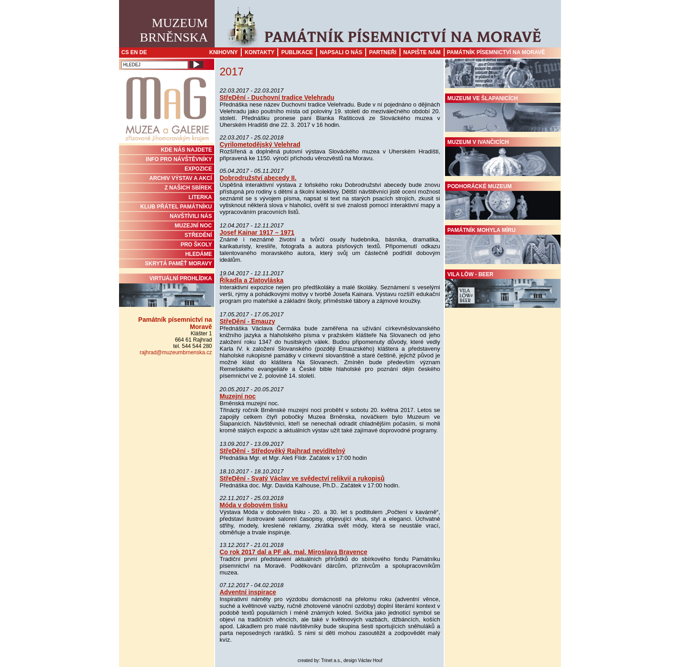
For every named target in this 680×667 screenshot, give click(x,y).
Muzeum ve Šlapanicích (503, 113)
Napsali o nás (341, 52)
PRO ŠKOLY (196, 244)
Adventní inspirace (248, 592)
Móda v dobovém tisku (254, 505)
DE (143, 52)
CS (125, 52)
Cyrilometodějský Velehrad (260, 144)
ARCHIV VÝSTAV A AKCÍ (180, 178)
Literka (200, 197)
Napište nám (422, 52)
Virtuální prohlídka (166, 291)
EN (134, 52)
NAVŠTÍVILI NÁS (191, 216)
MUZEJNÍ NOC (193, 225)
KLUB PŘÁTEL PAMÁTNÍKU (176, 207)
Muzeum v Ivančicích (503, 157)
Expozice (198, 169)
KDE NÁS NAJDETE (186, 150)
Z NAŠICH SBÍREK (188, 188)
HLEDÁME (198, 254)
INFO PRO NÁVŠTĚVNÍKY (179, 159)
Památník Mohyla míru (503, 245)
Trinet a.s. (331, 660)
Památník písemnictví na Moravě (496, 52)
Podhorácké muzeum (503, 201)
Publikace (297, 52)
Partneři (382, 52)
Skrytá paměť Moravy (178, 263)
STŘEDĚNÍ (198, 235)
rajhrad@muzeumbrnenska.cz (176, 352)
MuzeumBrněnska (174, 30)
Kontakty (260, 52)
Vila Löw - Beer (503, 289)
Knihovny (223, 52)
